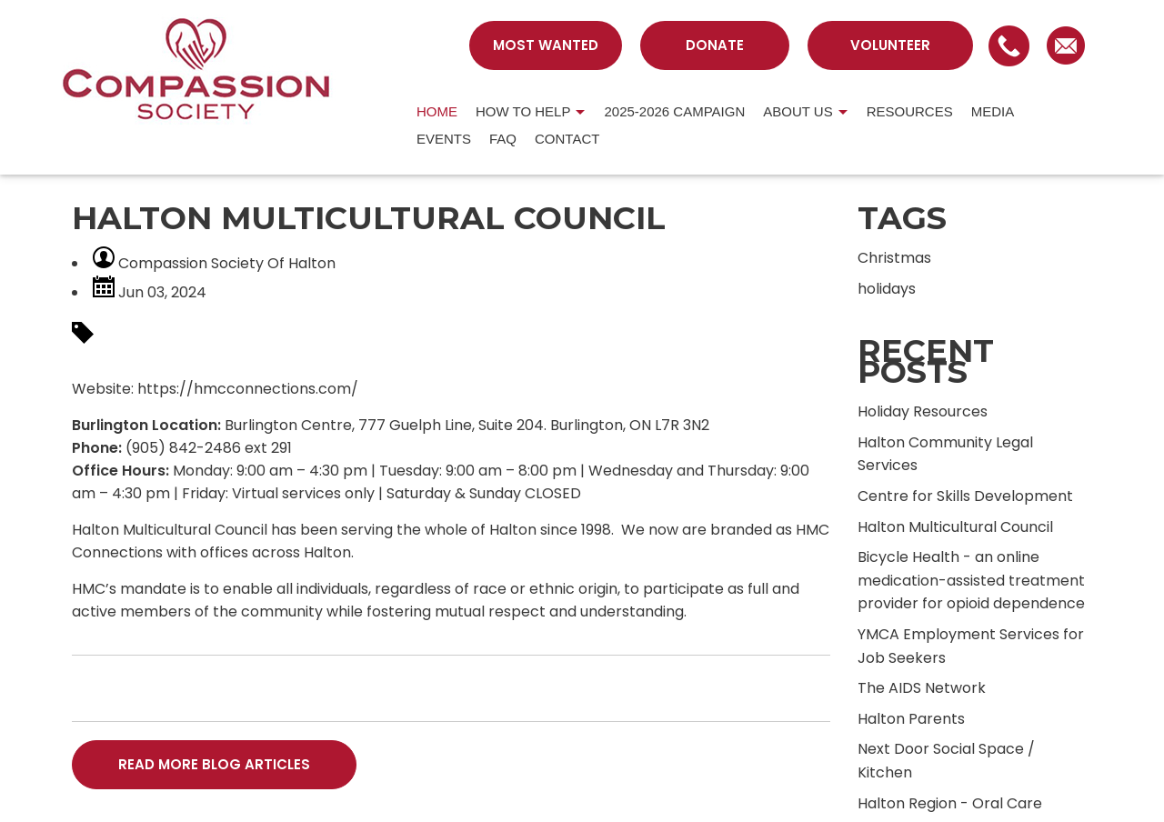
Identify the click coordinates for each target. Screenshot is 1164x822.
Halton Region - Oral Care (950, 803)
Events (443, 138)
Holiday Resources (923, 411)
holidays (887, 288)
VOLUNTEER (890, 45)
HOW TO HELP (523, 111)
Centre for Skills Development (965, 496)
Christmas (894, 257)
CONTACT (567, 138)
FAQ (503, 138)
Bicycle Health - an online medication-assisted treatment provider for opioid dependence (971, 580)
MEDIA (993, 111)
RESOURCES (910, 111)
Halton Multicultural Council (955, 526)
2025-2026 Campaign (674, 111)
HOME (436, 111)
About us (797, 111)
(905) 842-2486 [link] (183, 447)
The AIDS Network (922, 687)
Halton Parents (911, 718)
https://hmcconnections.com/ (247, 388)
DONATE (715, 45)
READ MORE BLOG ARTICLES (214, 764)
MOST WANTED (545, 45)
